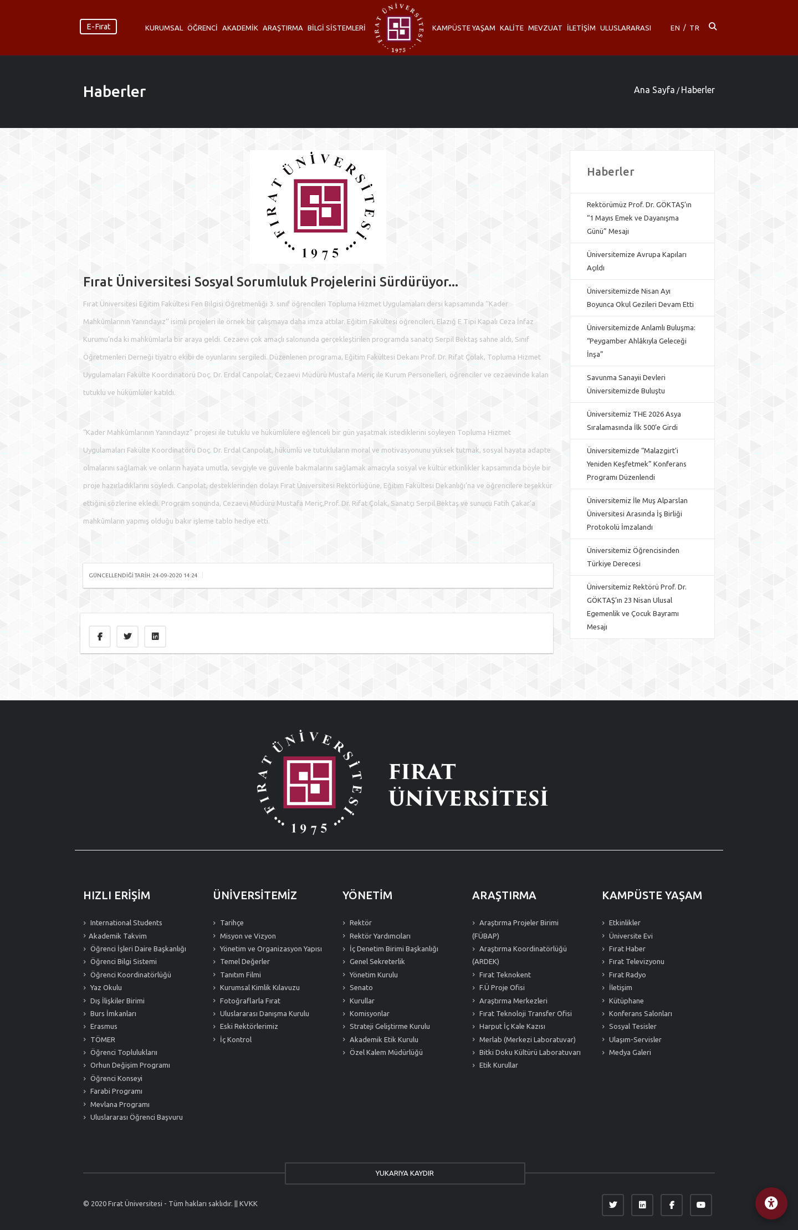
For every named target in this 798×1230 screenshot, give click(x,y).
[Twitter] (613, 1205)
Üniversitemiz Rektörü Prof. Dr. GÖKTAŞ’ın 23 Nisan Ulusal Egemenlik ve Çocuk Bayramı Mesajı (637, 607)
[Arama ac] (712, 28)
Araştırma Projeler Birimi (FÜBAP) (515, 929)
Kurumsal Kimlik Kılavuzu (259, 987)
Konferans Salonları (639, 1013)
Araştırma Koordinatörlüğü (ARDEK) (519, 955)
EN (676, 28)
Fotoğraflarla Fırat (249, 1000)
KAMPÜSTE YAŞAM (463, 28)
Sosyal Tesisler (632, 1026)
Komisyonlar (369, 1013)
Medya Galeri (629, 1052)
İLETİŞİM (581, 28)
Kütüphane (625, 1000)
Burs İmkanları (112, 1013)
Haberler (114, 91)
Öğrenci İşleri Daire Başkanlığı (137, 948)
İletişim (619, 987)
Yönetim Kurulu (373, 974)
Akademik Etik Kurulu (383, 1039)
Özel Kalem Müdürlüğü (385, 1052)
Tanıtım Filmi (239, 974)
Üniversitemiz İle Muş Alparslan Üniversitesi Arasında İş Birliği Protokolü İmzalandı (637, 513)
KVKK (248, 1203)
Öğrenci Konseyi (115, 1078)
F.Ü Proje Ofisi (501, 987)
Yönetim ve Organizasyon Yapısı (270, 948)
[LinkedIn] (642, 1205)
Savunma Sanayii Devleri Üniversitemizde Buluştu (626, 383)
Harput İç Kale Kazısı (511, 1026)
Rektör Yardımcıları (379, 936)
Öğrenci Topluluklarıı (123, 1052)
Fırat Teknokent (504, 974)
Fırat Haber (626, 948)
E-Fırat (98, 26)
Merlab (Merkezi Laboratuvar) (527, 1039)
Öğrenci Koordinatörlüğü (130, 974)
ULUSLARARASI (625, 28)
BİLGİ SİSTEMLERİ (337, 28)
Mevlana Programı (119, 1104)
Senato (360, 987)
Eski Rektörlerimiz (248, 1026)
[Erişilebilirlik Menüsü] (770, 1202)
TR (694, 28)
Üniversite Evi (630, 936)
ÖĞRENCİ (202, 28)
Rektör (360, 922)
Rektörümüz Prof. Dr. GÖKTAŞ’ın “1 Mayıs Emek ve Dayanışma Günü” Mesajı (639, 218)
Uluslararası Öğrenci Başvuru (136, 1117)
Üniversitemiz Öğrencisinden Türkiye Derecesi (633, 556)
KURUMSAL (164, 28)
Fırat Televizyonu (635, 961)
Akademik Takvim (118, 936)
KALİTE (512, 28)
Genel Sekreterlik (376, 961)
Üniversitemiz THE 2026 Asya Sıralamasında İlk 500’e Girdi (634, 420)
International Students (125, 922)
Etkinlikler (624, 922)
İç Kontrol (235, 1039)
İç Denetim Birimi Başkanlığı (393, 948)
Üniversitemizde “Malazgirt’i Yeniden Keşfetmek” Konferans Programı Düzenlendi (637, 464)
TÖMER (102, 1039)
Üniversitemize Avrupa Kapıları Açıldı (637, 260)
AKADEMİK (240, 28)
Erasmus (103, 1026)
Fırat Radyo (626, 974)
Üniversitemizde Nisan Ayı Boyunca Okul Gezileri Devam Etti (640, 297)
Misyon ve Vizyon (247, 936)
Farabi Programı (115, 1091)
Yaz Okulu (105, 987)
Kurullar (361, 1000)
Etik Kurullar (498, 1065)
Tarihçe (231, 922)
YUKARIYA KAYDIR (399, 1173)
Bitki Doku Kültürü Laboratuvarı (529, 1052)
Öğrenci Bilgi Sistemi (123, 961)
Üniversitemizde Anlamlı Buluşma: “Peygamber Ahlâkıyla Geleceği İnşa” (641, 341)
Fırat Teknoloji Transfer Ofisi (525, 1013)
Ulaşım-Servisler (634, 1039)
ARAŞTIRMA (283, 28)
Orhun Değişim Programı (129, 1065)
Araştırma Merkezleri (513, 1000)
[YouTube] (701, 1205)
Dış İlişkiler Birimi (117, 1000)
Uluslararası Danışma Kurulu (263, 1013)
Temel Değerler (244, 961)
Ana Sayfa (654, 90)
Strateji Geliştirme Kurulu (389, 1026)
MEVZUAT (545, 28)
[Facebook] (672, 1205)
